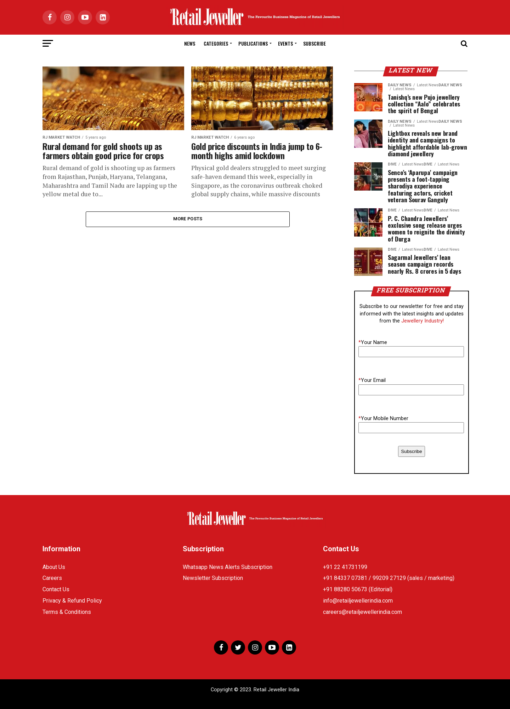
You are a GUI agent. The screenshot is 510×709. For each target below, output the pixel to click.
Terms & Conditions (66, 612)
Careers (52, 578)
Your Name (372, 342)
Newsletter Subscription (213, 578)
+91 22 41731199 (345, 567)
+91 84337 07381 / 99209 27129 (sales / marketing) (388, 578)
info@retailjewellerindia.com (358, 600)
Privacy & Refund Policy (72, 600)
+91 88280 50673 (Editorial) (357, 589)
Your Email (372, 380)
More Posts (188, 219)
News (189, 43)
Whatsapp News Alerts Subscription (227, 567)
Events (285, 43)
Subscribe (314, 43)
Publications (253, 43)
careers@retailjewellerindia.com (362, 612)
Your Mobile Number (383, 418)
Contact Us (55, 589)
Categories (216, 43)
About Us (53, 567)
